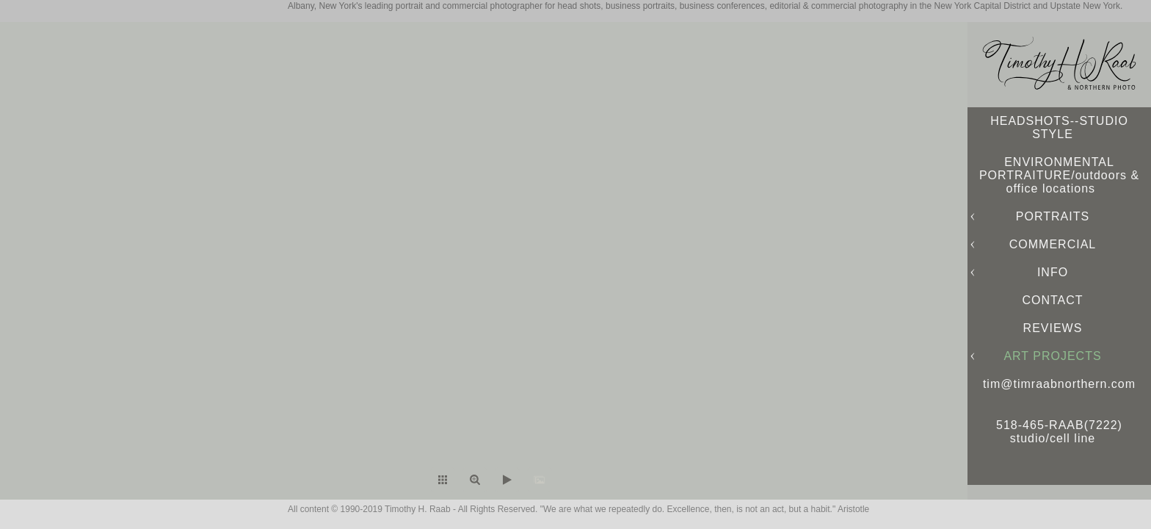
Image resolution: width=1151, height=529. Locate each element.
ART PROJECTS (1052, 356)
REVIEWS (1053, 328)
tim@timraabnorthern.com (1059, 384)
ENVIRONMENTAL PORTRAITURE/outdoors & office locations (1059, 175)
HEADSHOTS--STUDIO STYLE (1059, 127)
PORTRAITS (1052, 216)
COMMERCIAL (1052, 244)
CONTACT (1052, 300)
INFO (1052, 272)
